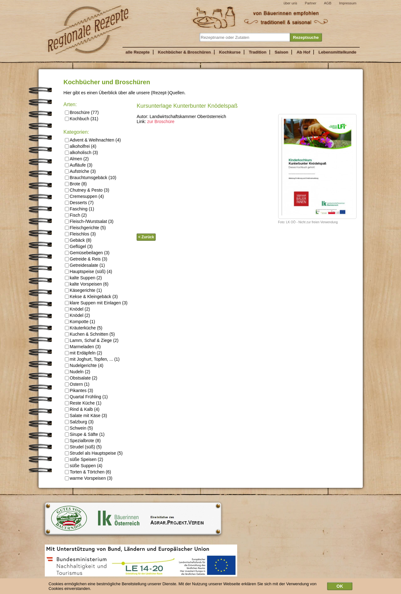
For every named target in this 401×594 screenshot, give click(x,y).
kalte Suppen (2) (83, 277)
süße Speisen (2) (84, 459)
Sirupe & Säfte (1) (85, 434)
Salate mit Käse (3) (86, 415)
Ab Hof (303, 52)
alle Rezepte (138, 52)
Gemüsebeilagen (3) (87, 252)
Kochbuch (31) (81, 118)
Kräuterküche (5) (83, 327)
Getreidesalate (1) (85, 265)
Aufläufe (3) (78, 165)
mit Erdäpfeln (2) (83, 352)
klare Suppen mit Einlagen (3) (96, 302)
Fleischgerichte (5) (85, 227)
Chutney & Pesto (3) (87, 190)
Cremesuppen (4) (84, 196)
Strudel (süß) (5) (83, 446)
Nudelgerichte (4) (84, 365)
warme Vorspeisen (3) (88, 478)
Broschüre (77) (82, 112)
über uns (290, 3)
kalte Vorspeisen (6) (87, 284)
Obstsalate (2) (81, 377)
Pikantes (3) (79, 390)
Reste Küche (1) (83, 402)
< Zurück (146, 237)
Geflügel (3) (79, 246)
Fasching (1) (79, 208)
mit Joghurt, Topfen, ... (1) (92, 359)
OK (339, 587)
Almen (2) (77, 158)
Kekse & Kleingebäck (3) (91, 296)
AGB (327, 3)
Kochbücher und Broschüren (107, 82)
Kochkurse (230, 52)
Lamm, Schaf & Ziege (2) (92, 340)
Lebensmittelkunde (338, 52)
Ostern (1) (77, 384)
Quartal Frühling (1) (86, 396)
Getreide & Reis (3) (86, 258)
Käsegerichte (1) (83, 290)
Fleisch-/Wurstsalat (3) (89, 221)
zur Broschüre (160, 121)
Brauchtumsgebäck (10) (91, 177)
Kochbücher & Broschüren (184, 52)
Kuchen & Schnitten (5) (90, 334)
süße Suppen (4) (83, 465)
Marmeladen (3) (83, 346)
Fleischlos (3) (80, 233)
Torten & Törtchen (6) (88, 471)
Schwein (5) (79, 428)
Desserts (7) (79, 202)
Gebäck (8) (78, 240)
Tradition (257, 52)
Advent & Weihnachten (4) (93, 139)
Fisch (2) (76, 215)
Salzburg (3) (79, 421)
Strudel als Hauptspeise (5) (94, 453)
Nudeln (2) (77, 371)
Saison (282, 52)
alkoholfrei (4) (80, 146)
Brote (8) (76, 183)
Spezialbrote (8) (83, 440)
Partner (310, 3)
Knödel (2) (77, 309)
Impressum (347, 3)
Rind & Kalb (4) (82, 409)
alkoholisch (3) (81, 152)
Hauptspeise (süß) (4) (88, 271)
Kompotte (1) (80, 321)
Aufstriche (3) (80, 171)
